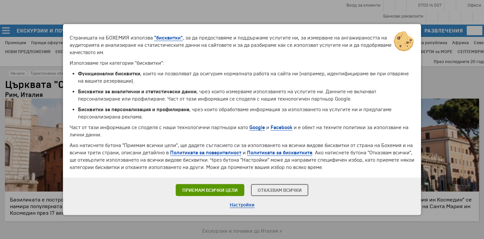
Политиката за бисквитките (279, 153)
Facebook (281, 127)
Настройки (242, 205)
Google (257, 127)
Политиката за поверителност (205, 153)
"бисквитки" (168, 38)
